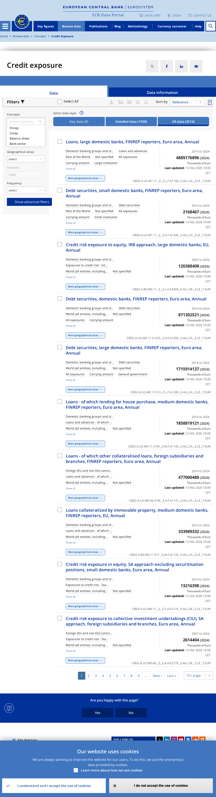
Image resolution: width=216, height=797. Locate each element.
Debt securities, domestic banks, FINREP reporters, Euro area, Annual (136, 299)
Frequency (14, 183)
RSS (202, 740)
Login (176, 15)
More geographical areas (83, 178)
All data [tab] (183, 121)
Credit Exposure (62, 36)
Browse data (71, 26)
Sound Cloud (195, 740)
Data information (162, 92)
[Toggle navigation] (5, 26)
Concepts (40, 36)
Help (198, 26)
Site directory (27, 740)
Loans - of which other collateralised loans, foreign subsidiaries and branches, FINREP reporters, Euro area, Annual (134, 458)
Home (4, 36)
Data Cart (152, 15)
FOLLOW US (123, 739)
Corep (26, 132)
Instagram (174, 740)
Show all (70, 168)
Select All (71, 101)
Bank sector (26, 143)
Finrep (26, 127)
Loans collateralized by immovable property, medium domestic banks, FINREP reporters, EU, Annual (137, 512)
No (131, 712)
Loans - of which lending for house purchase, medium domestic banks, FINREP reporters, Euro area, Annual (137, 404)
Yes (97, 712)
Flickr (188, 740)
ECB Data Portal (108, 14)
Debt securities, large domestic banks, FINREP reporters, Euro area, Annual (134, 350)
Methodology (138, 26)
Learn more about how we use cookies (111, 770)
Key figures (46, 26)
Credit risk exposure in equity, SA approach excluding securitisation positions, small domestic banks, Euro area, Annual (135, 567)
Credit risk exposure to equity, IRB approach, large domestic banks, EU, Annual (138, 247)
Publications (98, 26)
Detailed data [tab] (131, 121)
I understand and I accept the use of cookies (54, 785)
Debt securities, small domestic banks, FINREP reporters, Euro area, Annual (134, 193)
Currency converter (172, 26)
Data (53, 93)
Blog (117, 26)
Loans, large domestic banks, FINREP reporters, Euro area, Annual (132, 142)
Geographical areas (20, 152)
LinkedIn (167, 740)
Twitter (160, 740)
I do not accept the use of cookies (161, 785)
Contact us (202, 15)
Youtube (181, 740)
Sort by (162, 101)
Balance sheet (26, 138)
